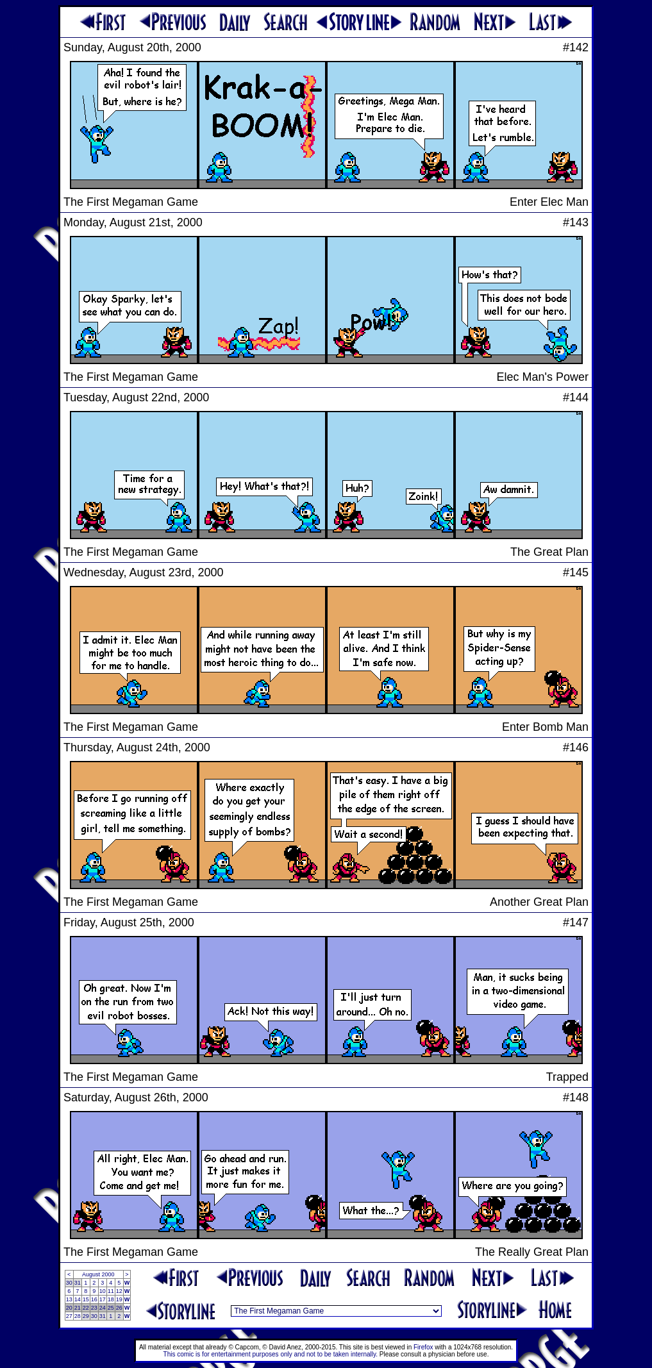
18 (111, 1299)
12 (119, 1291)
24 (102, 1308)
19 (119, 1299)
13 (69, 1299)
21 (77, 1308)
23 (94, 1308)
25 (111, 1308)
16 (94, 1299)
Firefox (423, 1347)
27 (69, 1316)
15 (86, 1299)
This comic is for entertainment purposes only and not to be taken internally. (270, 1354)
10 (102, 1291)
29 (86, 1316)
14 (77, 1299)
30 (69, 1283)
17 (102, 1299)
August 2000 (98, 1274)
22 (86, 1308)
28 (77, 1316)
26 (119, 1308)
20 (69, 1308)
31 (77, 1283)
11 (111, 1291)
